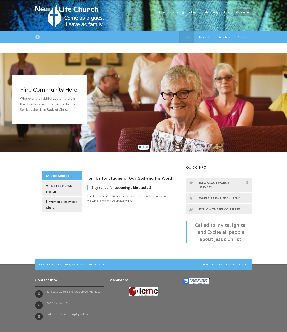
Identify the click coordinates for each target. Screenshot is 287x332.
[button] (140, 147)
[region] (143, 102)
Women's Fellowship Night (61, 204)
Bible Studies (57, 176)
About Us (204, 37)
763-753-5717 (168, 12)
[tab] (219, 185)
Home (187, 37)
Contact (243, 37)
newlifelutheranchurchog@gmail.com (206, 12)
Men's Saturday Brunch (59, 188)
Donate (242, 12)
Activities (224, 37)
